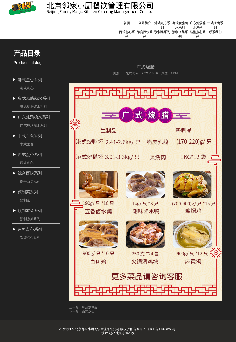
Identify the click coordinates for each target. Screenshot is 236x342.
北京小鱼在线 (125, 333)
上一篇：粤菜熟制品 (83, 307)
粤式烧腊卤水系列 (33, 107)
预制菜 (25, 200)
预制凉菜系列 (30, 219)
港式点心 (27, 88)
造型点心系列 (30, 237)
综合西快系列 (30, 181)
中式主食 (27, 144)
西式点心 (27, 163)
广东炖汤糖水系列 (33, 125)
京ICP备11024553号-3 (162, 329)
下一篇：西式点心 (81, 311)
